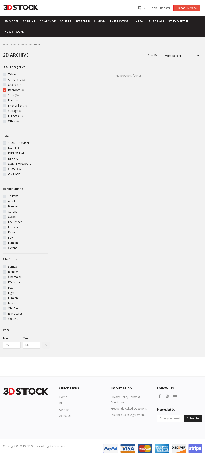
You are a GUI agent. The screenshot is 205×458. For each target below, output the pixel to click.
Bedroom (16, 90)
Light (11, 293)
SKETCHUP (82, 21)
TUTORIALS (156, 21)
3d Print (13, 196)
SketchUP (14, 319)
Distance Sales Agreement (128, 415)
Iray (10, 237)
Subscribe (193, 418)
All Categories (14, 67)
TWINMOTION (119, 21)
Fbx (10, 287)
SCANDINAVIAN (18, 143)
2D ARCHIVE (48, 21)
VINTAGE (14, 174)
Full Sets (15, 116)
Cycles (12, 217)
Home (6, 44)
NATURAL (14, 148)
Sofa (13, 95)
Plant (13, 100)
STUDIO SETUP (178, 21)
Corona (13, 211)
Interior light (17, 105)
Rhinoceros (15, 313)
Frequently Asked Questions (129, 408)
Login (154, 8)
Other (13, 121)
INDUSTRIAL (16, 153)
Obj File (13, 308)
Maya (11, 303)
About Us (65, 416)
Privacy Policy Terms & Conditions (125, 399)
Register (165, 8)
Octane (12, 248)
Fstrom (12, 232)
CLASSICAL (15, 169)
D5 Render (15, 222)
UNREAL (138, 21)
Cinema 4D (15, 277)
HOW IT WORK (14, 31)
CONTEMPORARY (19, 164)
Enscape (13, 227)
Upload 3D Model (187, 8)
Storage (15, 111)
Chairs (14, 85)
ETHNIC (13, 158)
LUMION (99, 21)
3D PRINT (29, 21)
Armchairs (16, 79)
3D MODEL (11, 21)
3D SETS (65, 21)
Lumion (13, 243)
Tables (14, 74)
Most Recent (173, 56)
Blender (13, 206)
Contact (64, 409)
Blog (62, 403)
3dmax (12, 266)
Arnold (12, 201)
